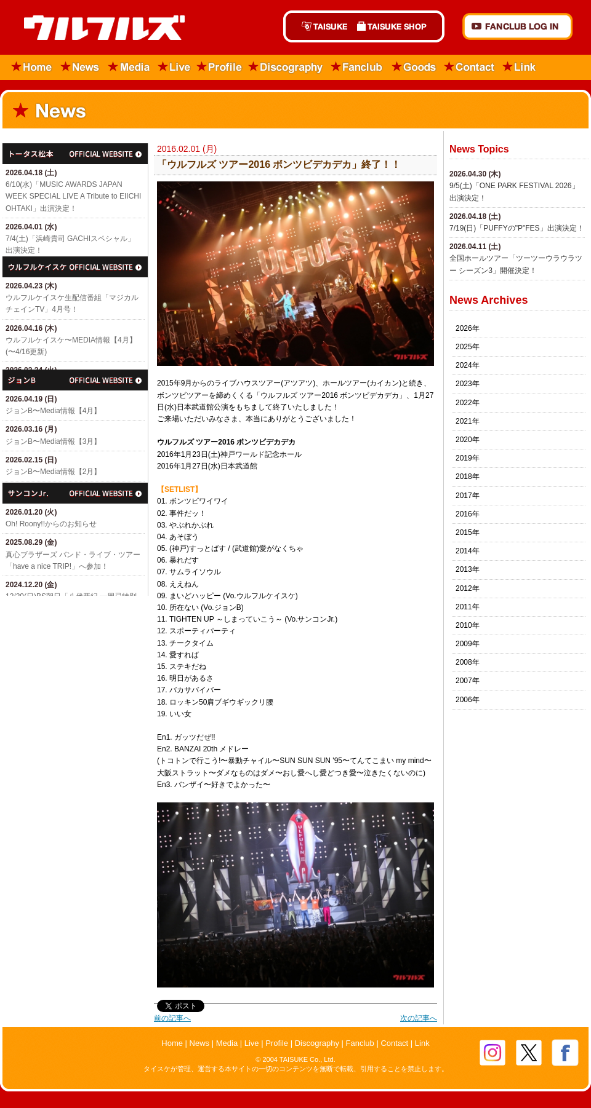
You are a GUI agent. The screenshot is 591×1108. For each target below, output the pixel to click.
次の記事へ (418, 1018)
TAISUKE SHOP (398, 26)
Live (174, 67)
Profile (219, 67)
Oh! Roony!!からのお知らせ (51, 524)
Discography (286, 67)
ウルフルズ (97, 28)
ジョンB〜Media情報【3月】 (53, 441)
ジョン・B (75, 380)
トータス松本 (75, 153)
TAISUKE (317, 26)
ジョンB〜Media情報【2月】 (53, 471)
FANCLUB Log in (517, 26)
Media (130, 67)
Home (28, 67)
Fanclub (357, 67)
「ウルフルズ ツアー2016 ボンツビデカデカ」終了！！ (279, 164)
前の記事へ (172, 1018)
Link (519, 67)
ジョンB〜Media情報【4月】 (53, 410)
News (80, 67)
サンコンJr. (75, 493)
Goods (413, 67)
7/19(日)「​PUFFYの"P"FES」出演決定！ (516, 228)
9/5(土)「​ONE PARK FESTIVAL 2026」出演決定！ (514, 191)
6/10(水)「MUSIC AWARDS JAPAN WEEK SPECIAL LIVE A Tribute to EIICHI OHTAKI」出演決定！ (73, 196)
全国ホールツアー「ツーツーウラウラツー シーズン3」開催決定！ (515, 264)
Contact (469, 67)
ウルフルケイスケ (75, 266)
